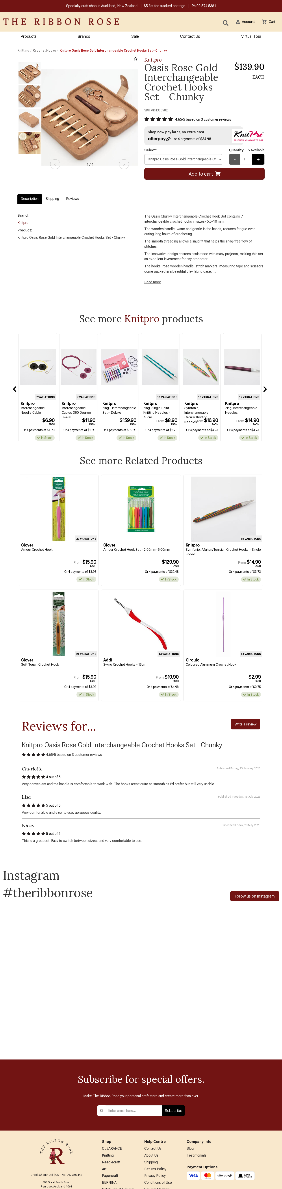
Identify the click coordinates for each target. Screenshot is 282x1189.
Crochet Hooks (44, 51)
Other (106, 1155)
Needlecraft (111, 1104)
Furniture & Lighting (117, 1140)
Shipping (52, 199)
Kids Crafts (110, 1148)
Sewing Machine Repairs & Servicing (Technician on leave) (160, 1139)
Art (104, 1111)
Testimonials (196, 1097)
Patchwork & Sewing (118, 1133)
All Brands (109, 1162)
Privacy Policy (155, 1118)
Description (30, 199)
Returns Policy (155, 1111)
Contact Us (190, 36)
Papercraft (110, 1118)
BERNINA (109, 1126)
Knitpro (153, 60)
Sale (135, 36)
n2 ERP (261, 1181)
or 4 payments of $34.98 (181, 140)
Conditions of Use (158, 1126)
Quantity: (247, 152)
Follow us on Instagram (255, 905)
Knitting (23, 51)
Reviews (72, 199)
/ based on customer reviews (206, 120)
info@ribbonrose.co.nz (56, 1135)
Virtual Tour (153, 1165)
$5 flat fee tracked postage (164, 6)
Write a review (245, 731)
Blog (190, 1090)
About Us (151, 1097)
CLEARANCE (112, 1090)
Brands (84, 36)
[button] (242, 22)
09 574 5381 (206, 6)
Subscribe (173, 1051)
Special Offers (113, 1169)
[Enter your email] (134, 1051)
